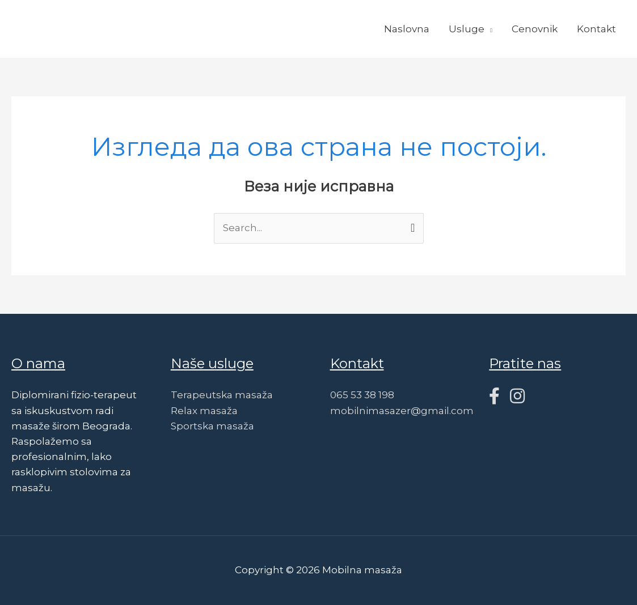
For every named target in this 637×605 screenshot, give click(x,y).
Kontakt (596, 29)
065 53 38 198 (362, 395)
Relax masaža (204, 410)
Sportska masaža (212, 426)
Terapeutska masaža (222, 395)
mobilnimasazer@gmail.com (402, 410)
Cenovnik (535, 29)
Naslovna (406, 29)
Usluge (466, 29)
